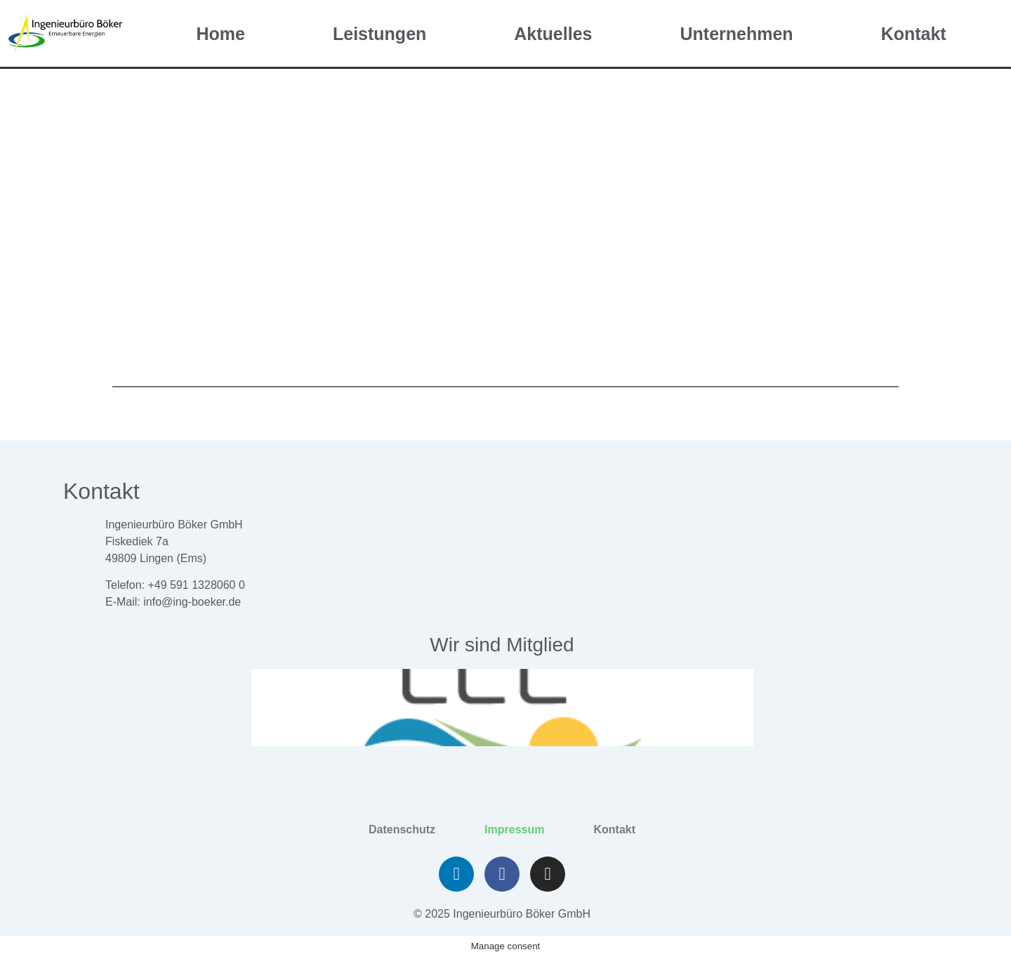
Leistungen (379, 34)
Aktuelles (553, 34)
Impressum (514, 829)
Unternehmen (736, 34)
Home (221, 34)
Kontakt (913, 34)
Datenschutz (402, 829)
